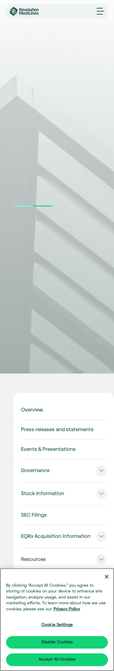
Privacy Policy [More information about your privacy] (67, 609)
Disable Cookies (57, 642)
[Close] (106, 576)
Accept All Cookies (57, 659)
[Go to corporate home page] (28, 11)
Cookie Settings (57, 624)
